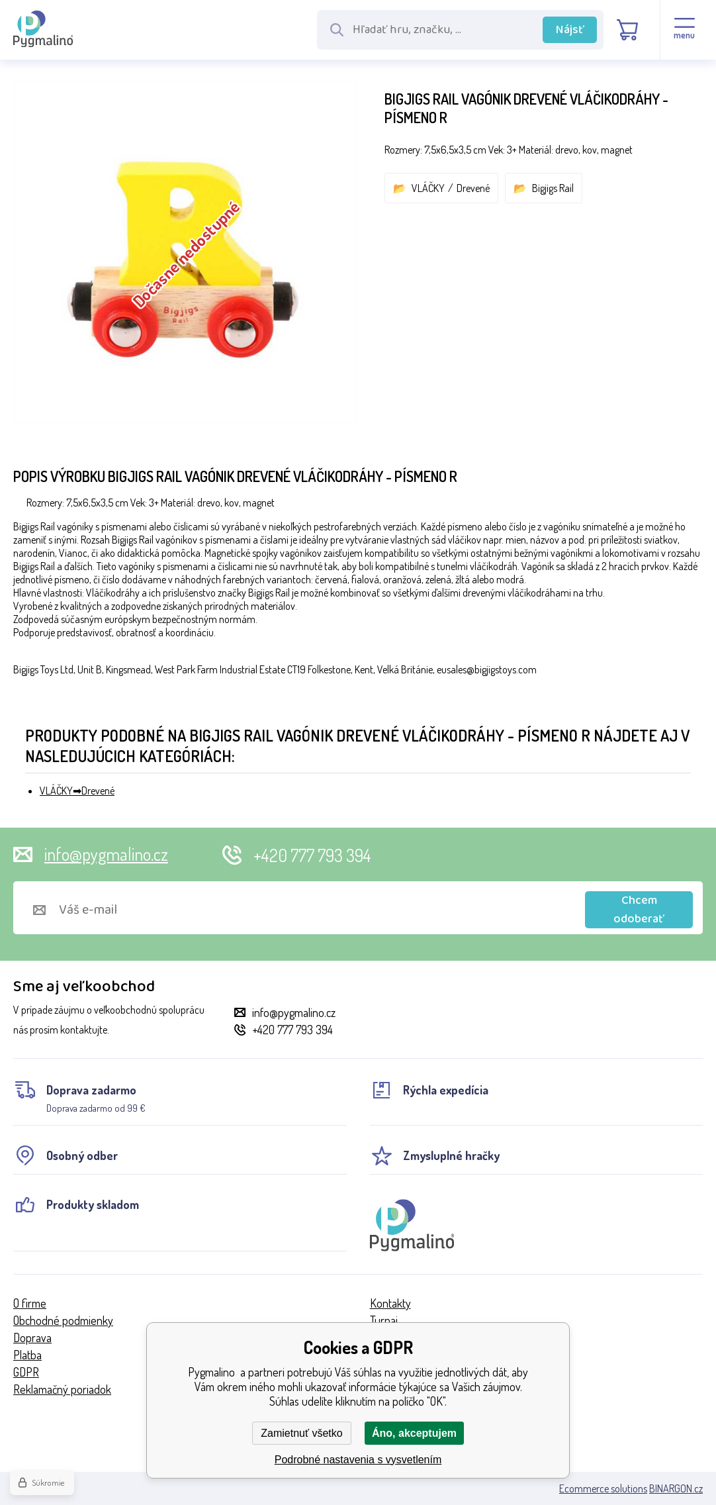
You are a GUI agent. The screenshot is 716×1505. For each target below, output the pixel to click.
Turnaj (384, 1320)
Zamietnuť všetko (301, 1433)
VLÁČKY (428, 188)
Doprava (32, 1337)
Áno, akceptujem (414, 1433)
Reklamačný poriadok (62, 1389)
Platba (27, 1354)
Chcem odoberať (638, 909)
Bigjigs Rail (553, 188)
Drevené (473, 188)
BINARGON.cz (676, 1488)
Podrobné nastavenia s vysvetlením (358, 1459)
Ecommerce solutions (603, 1488)
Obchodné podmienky (63, 1320)
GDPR (26, 1372)
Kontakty (390, 1303)
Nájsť (570, 30)
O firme (29, 1303)
